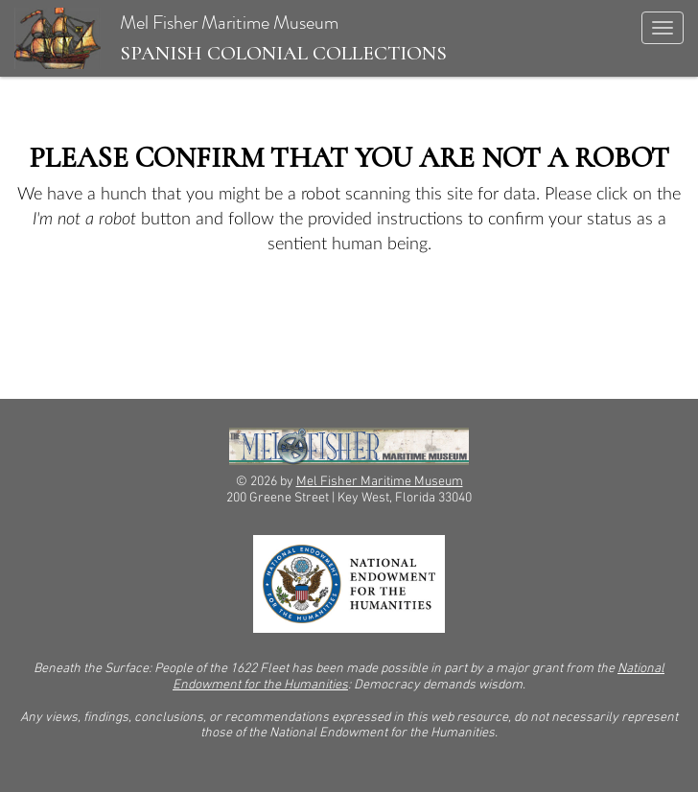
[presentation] (174, 317)
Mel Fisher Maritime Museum (230, 38)
